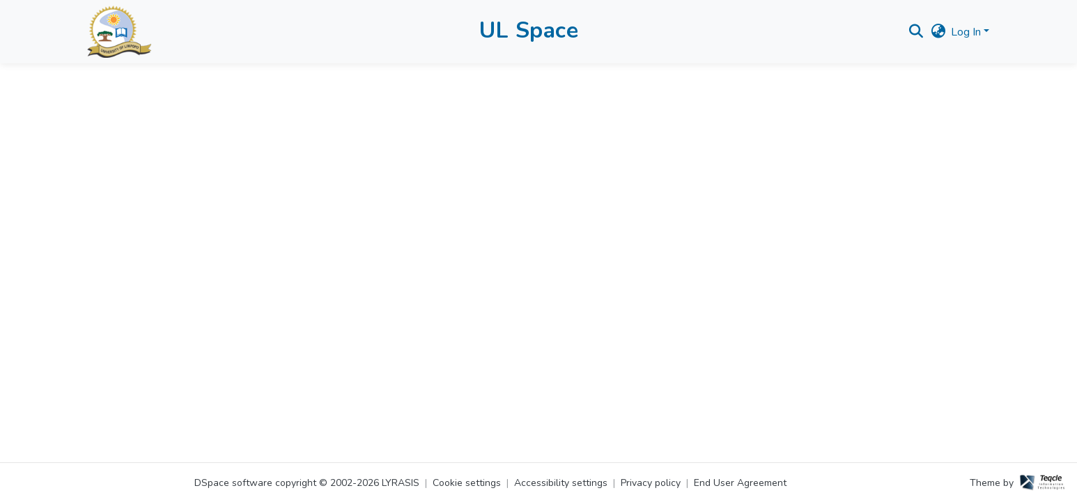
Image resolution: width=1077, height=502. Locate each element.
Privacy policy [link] (651, 482)
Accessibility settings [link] (560, 482)
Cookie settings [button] (467, 482)
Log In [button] (967, 32)
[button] (119, 32)
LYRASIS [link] (400, 482)
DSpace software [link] (233, 482)
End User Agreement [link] (740, 482)
